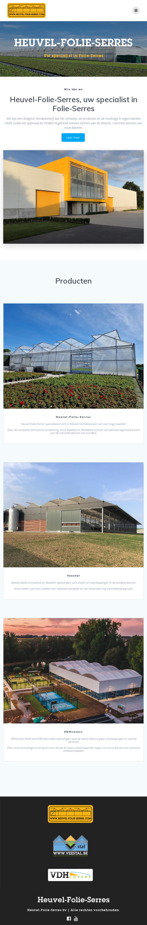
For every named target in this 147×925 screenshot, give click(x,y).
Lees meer (73, 137)
